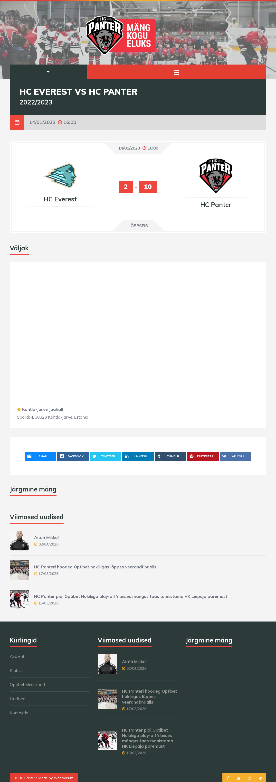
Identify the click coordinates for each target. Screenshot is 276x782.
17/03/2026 (48, 573)
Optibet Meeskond (27, 684)
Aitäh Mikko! (46, 537)
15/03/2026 (48, 603)
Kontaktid (19, 713)
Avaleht (17, 656)
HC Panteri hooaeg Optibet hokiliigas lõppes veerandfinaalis (95, 566)
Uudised (17, 699)
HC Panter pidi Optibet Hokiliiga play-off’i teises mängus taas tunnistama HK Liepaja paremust (130, 596)
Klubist (16, 670)
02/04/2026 (48, 544)
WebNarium (63, 778)
